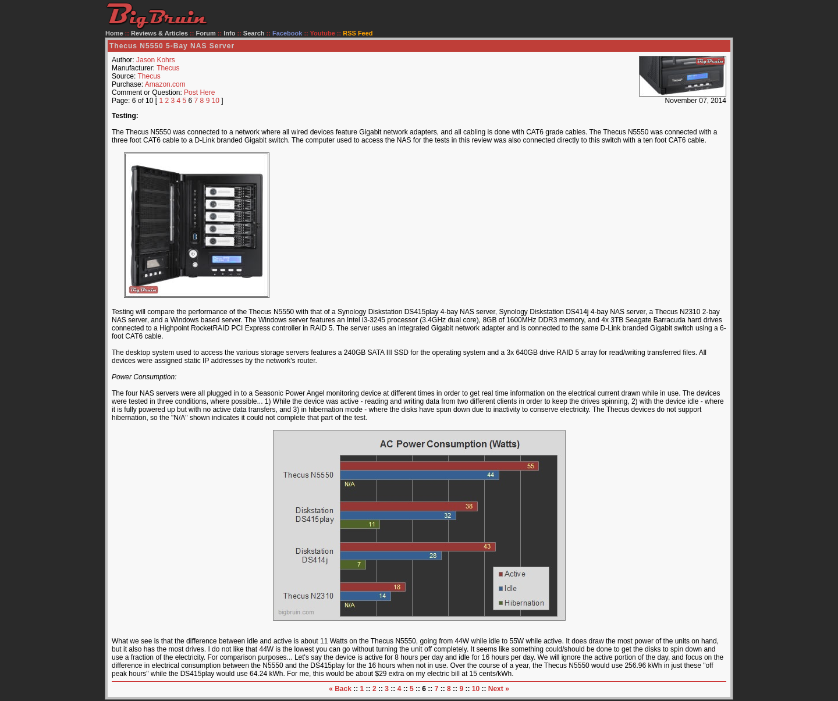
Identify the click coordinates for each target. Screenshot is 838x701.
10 (215, 101)
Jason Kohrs (155, 60)
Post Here (199, 92)
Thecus (168, 68)
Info (229, 33)
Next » (498, 689)
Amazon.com (165, 84)
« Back (340, 689)
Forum (206, 33)
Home (114, 33)
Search (254, 33)
